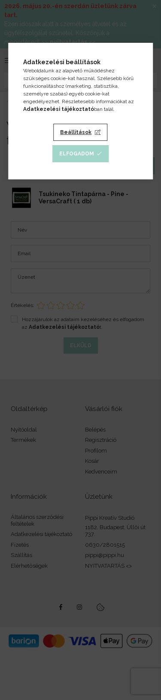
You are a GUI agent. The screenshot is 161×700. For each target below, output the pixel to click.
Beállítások (75, 132)
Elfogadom (76, 154)
